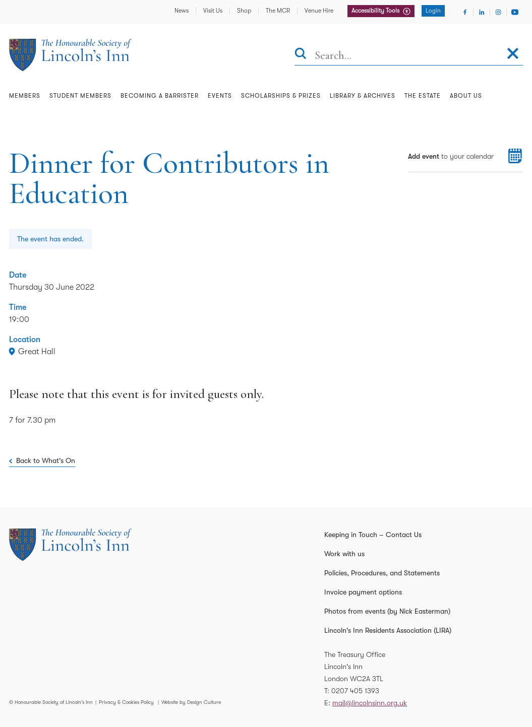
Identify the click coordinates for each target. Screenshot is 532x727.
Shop (244, 10)
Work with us (344, 554)
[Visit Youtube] (515, 12)
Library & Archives (362, 95)
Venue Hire (319, 10)
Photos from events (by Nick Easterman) (387, 611)
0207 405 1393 (355, 691)
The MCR (278, 10)
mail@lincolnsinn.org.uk (369, 703)
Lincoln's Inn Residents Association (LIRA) (387, 630)
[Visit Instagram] (498, 12)
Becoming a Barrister (160, 95)
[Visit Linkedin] (482, 12)
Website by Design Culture (191, 702)
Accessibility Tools (376, 10)
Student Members (80, 95)
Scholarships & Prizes (281, 95)
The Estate (422, 95)
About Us (466, 95)
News (181, 10)
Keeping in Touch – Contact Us (373, 535)
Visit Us (212, 10)
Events (220, 95)
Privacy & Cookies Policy (126, 702)
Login (433, 10)
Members (24, 95)
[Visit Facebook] (465, 12)
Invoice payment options (363, 592)
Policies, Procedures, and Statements (382, 573)
